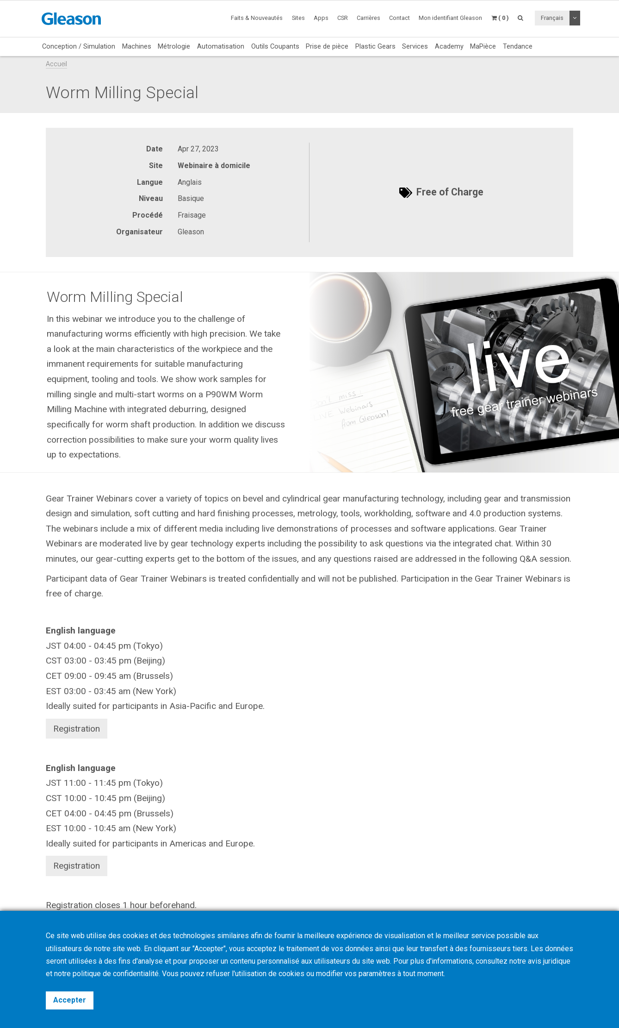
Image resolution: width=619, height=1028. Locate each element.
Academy (449, 46)
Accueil (56, 64)
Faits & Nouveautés (257, 17)
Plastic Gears (375, 46)
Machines (136, 46)
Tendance (517, 46)
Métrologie (174, 46)
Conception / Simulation (78, 46)
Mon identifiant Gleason (450, 17)
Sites (298, 17)
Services (415, 46)
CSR (342, 17)
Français (552, 17)
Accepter (69, 1000)
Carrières (368, 17)
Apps (321, 17)
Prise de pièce (327, 46)
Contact (399, 17)
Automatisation (220, 46)
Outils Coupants (275, 46)
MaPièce (483, 46)
